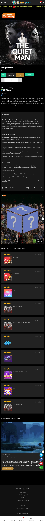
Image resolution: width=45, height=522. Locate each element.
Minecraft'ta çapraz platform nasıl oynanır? (15, 457)
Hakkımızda (22, 492)
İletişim (22, 497)
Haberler (22, 503)
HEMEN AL (29, 74)
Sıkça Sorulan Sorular (22, 508)
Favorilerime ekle (6, 70)
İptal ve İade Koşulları (22, 500)
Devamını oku (7, 469)
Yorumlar (22, 506)
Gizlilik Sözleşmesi (22, 495)
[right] (43, 219)
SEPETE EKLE (20, 75)
